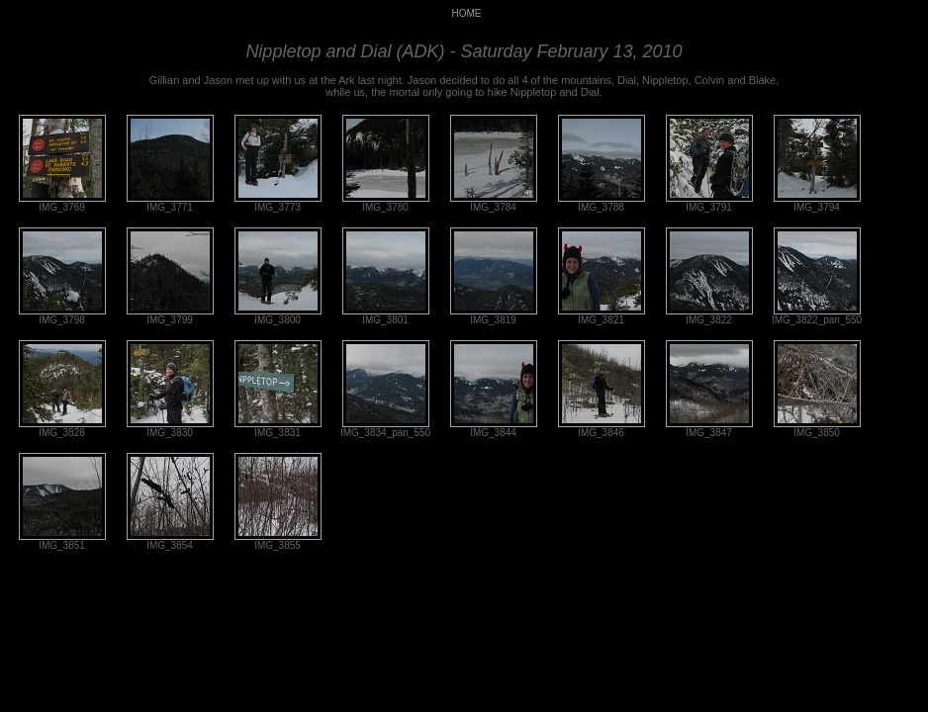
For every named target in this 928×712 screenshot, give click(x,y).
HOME (467, 13)
